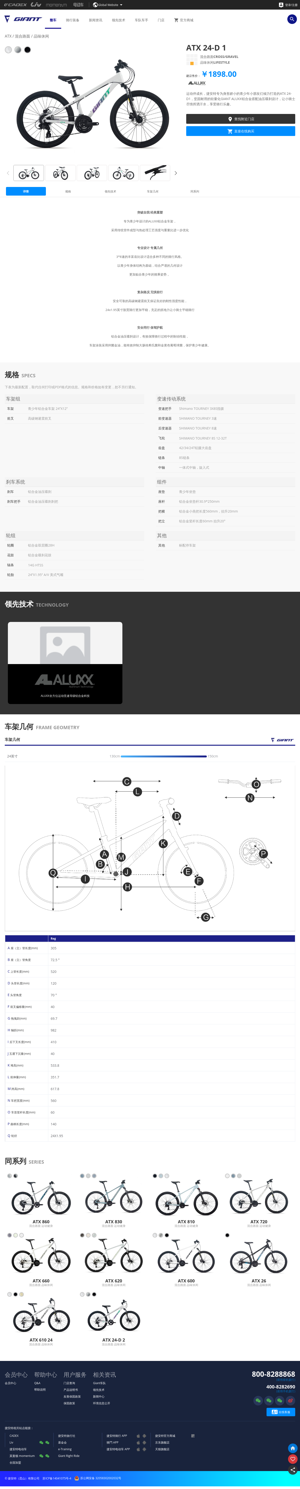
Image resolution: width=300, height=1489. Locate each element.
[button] (176, 173)
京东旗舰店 (162, 1445)
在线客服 (281, 1414)
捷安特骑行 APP (117, 1438)
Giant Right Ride (68, 1458)
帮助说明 (40, 1392)
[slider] (185, 759)
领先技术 (98, 1392)
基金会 (62, 1445)
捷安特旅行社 (66, 1438)
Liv (11, 1445)
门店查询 (69, 1386)
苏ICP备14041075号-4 (57, 1481)
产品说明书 (71, 1392)
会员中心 (10, 1386)
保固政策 (69, 1406)
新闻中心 (98, 1399)
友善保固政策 (72, 1399)
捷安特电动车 (18, 1452)
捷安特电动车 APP (118, 1452)
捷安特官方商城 (165, 1438)
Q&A (37, 1386)
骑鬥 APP (112, 1445)
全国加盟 (15, 1465)
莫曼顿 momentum (22, 1458)
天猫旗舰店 (162, 1452)
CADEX (14, 1438)
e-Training (64, 1452)
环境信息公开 (101, 1406)
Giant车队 (99, 1386)
